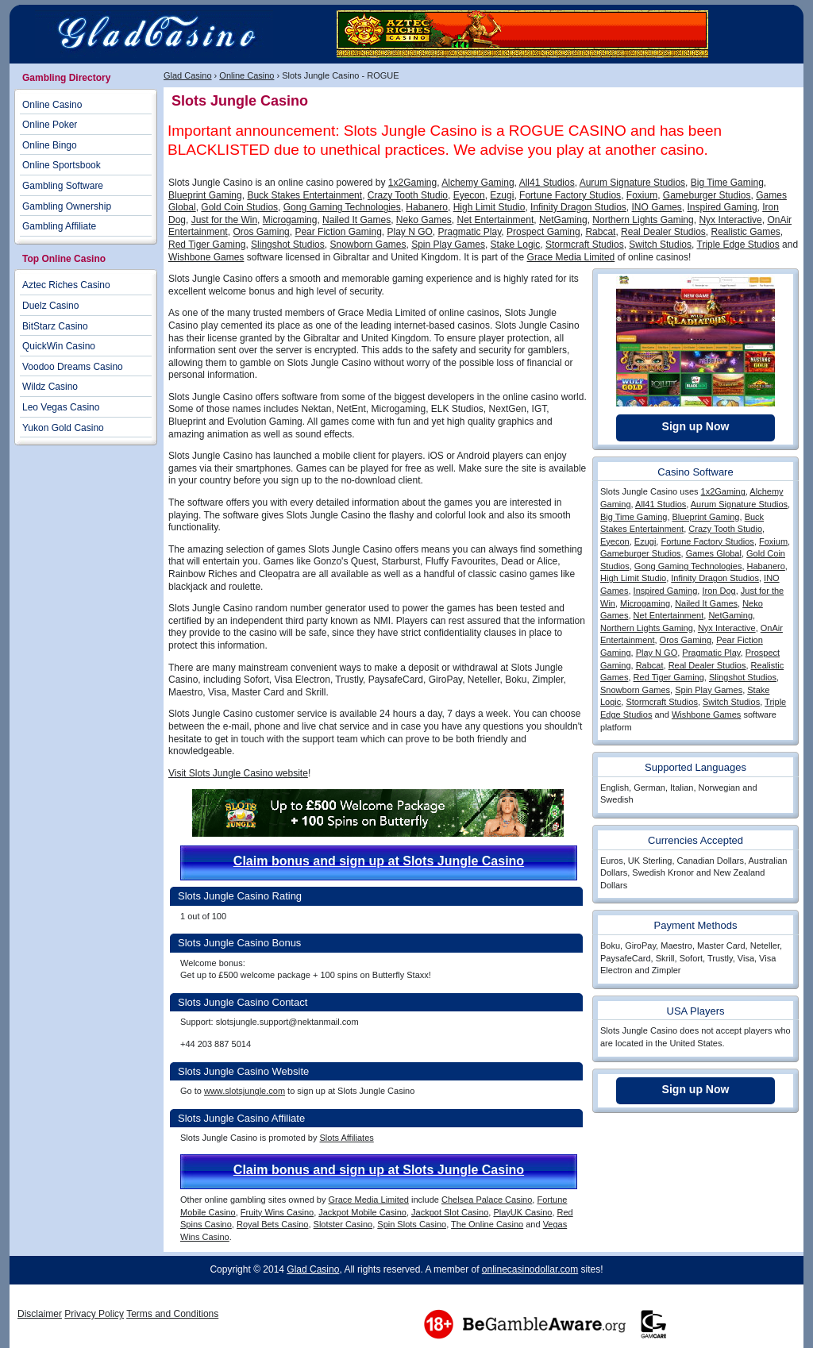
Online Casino (246, 75)
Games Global (714, 553)
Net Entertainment (495, 219)
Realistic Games (745, 231)
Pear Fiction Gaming (338, 231)
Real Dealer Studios (663, 231)
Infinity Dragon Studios (578, 207)
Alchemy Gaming (477, 182)
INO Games (657, 207)
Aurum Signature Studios (632, 182)
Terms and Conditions (172, 1313)
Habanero (427, 207)
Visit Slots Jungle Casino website (238, 773)
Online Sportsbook (61, 165)
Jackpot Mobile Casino (362, 1212)
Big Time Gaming (727, 182)
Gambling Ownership (66, 206)
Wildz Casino (50, 386)
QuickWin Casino (58, 346)
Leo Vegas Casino (60, 407)
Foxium (641, 195)
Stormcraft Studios (584, 244)
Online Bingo (49, 145)
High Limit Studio (489, 207)
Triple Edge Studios (738, 244)
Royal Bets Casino (273, 1224)
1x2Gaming (412, 182)
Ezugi (502, 195)
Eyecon (469, 195)
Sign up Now (696, 426)
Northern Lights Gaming (642, 219)
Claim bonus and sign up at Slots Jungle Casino (378, 861)
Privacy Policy (94, 1313)
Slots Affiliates (346, 1137)
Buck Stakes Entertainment (304, 195)
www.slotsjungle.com (244, 1091)
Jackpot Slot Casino (449, 1212)
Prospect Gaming (543, 231)
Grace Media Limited (571, 257)
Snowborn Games (367, 244)
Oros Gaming (261, 231)
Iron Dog (718, 590)
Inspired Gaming (722, 207)
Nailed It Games (356, 219)
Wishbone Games (206, 257)
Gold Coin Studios (239, 207)
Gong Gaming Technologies (342, 207)
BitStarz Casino (55, 326)
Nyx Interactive (730, 219)
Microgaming (290, 219)
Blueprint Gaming (205, 195)
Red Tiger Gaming (206, 244)
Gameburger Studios (707, 195)
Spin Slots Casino (411, 1224)
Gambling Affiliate (59, 226)
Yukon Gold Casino (63, 427)
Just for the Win (224, 219)
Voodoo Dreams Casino (72, 366)
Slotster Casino (343, 1224)
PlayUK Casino (522, 1212)
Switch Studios (660, 244)
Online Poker (49, 124)
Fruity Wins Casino (277, 1212)
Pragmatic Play (470, 231)
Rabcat (600, 231)
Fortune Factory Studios (570, 195)
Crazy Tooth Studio (408, 195)
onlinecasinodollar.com (530, 1269)
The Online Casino (487, 1224)
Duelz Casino (50, 305)
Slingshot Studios (288, 244)
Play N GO (409, 231)
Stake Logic (516, 244)
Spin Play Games (448, 244)
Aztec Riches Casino (66, 285)
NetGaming (563, 219)
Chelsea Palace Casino (486, 1199)
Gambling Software (62, 185)
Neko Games (424, 219)
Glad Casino (188, 75)
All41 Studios (547, 182)
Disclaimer (39, 1313)
